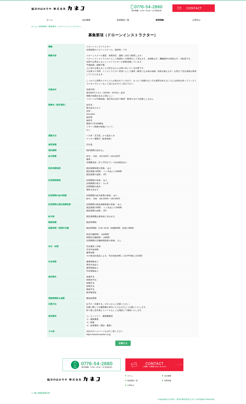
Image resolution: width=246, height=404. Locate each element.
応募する (123, 343)
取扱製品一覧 (123, 20)
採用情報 (160, 20)
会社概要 (86, 20)
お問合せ (196, 20)
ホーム (49, 20)
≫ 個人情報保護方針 (40, 393)
